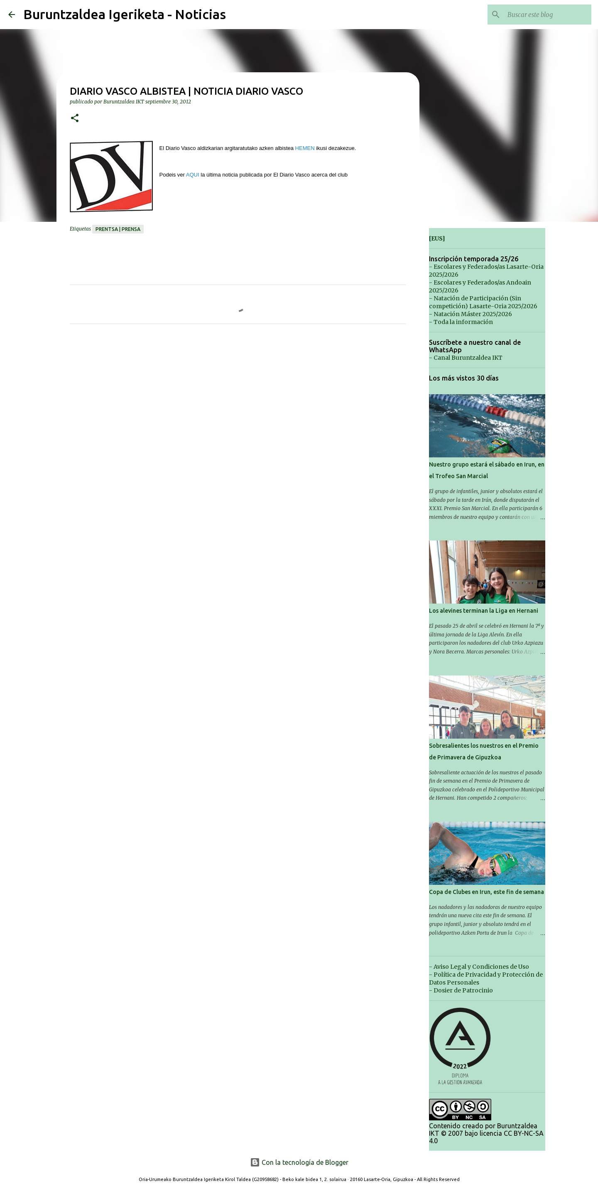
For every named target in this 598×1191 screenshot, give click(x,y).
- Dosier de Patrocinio (461, 990)
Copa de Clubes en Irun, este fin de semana (486, 892)
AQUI (192, 175)
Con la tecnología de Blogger (299, 1162)
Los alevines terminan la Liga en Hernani (483, 610)
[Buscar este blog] (547, 15)
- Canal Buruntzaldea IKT (465, 357)
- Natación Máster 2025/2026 (470, 314)
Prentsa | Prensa (118, 229)
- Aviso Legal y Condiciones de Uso (479, 966)
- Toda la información (461, 322)
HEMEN (305, 148)
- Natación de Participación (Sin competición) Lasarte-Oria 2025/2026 (483, 302)
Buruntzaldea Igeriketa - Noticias (124, 14)
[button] (75, 118)
